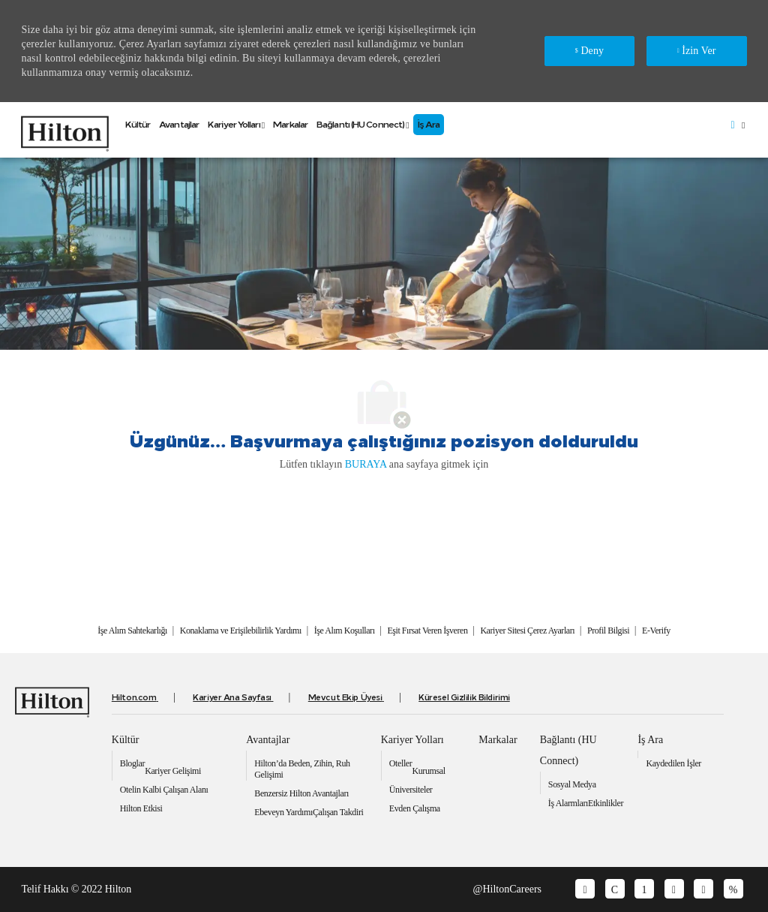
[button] (737, 125)
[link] (64, 130)
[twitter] (703, 889)
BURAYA (366, 464)
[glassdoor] (584, 889)
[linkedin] (644, 889)
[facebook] (614, 889)
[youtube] (674, 889)
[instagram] (733, 889)
